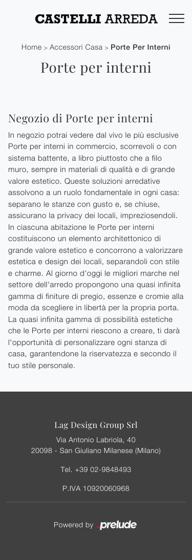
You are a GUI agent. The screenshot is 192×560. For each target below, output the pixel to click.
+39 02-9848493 (103, 469)
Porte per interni (140, 47)
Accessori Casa (76, 47)
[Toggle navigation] (176, 19)
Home (32, 47)
